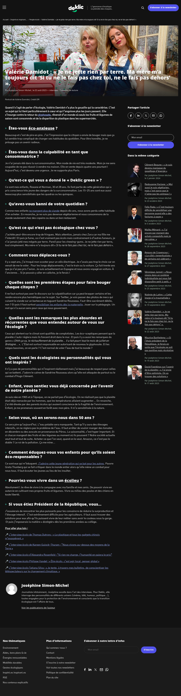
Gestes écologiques (13, 668)
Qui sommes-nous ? (56, 648)
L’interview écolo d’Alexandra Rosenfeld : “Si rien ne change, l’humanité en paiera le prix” (60, 555)
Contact (50, 653)
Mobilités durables (12, 663)
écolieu (71, 481)
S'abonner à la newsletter (151, 145)
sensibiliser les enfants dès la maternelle (59, 304)
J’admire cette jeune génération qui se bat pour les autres (71, 463)
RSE (5, 677)
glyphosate (44, 115)
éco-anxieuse (41, 128)
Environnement (10, 648)
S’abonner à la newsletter (163, 8)
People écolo (13, 65)
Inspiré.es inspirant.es (14, 673)
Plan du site (52, 677)
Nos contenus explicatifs (15, 682)
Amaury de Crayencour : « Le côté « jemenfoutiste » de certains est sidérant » (158, 255)
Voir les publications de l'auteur (38, 608)
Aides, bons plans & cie (14, 653)
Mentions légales (55, 658)
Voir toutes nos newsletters (60, 668)
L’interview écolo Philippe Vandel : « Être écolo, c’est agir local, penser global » (54, 561)
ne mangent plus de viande (44, 211)
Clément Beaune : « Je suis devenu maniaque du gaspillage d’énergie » (158, 168)
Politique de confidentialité (60, 673)
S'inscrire (149, 650)
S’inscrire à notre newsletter (61, 663)
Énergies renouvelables (15, 658)
